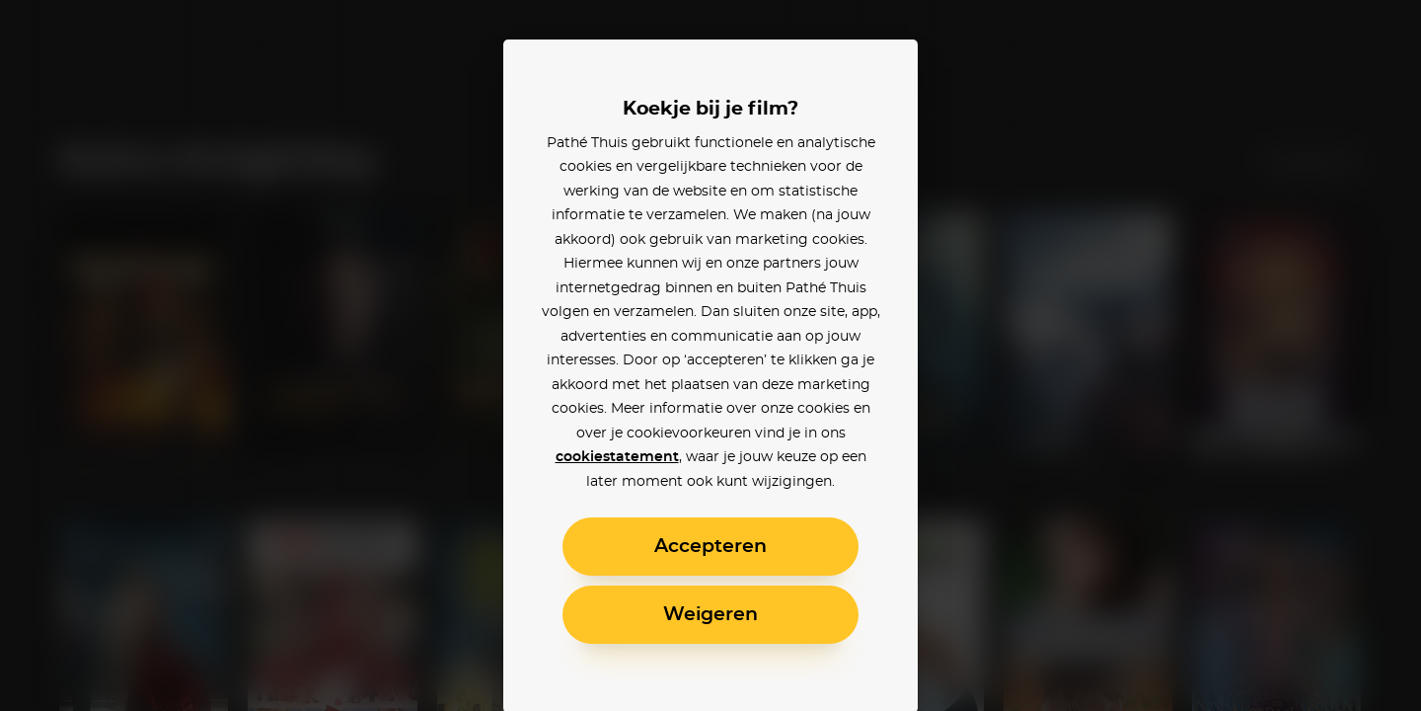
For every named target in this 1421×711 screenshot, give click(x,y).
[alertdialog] (710, 355)
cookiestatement (617, 457)
